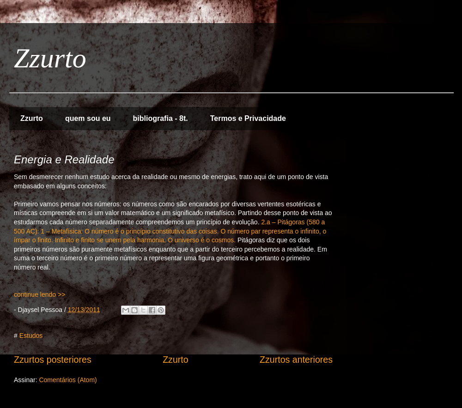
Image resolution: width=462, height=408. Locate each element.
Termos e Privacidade (248, 118)
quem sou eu (88, 118)
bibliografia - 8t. (160, 118)
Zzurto (50, 58)
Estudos (31, 335)
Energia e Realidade (64, 159)
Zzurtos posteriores (52, 359)
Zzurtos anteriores (296, 359)
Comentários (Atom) (68, 380)
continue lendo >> (39, 294)
